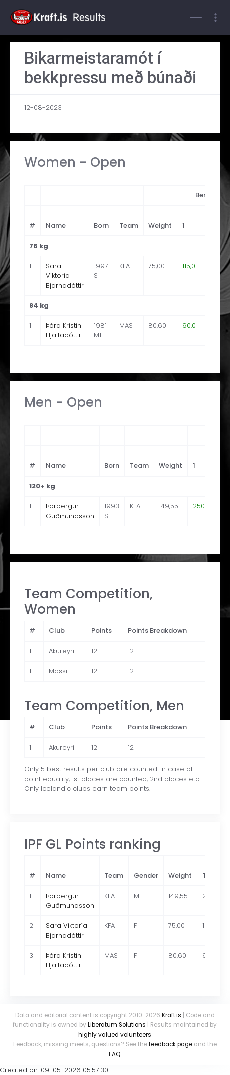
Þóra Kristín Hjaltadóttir (64, 330)
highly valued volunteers (115, 1035)
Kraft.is (172, 1016)
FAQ (114, 1054)
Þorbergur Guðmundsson (70, 511)
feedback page (170, 1044)
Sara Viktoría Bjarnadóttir (65, 276)
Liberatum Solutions (117, 1025)
